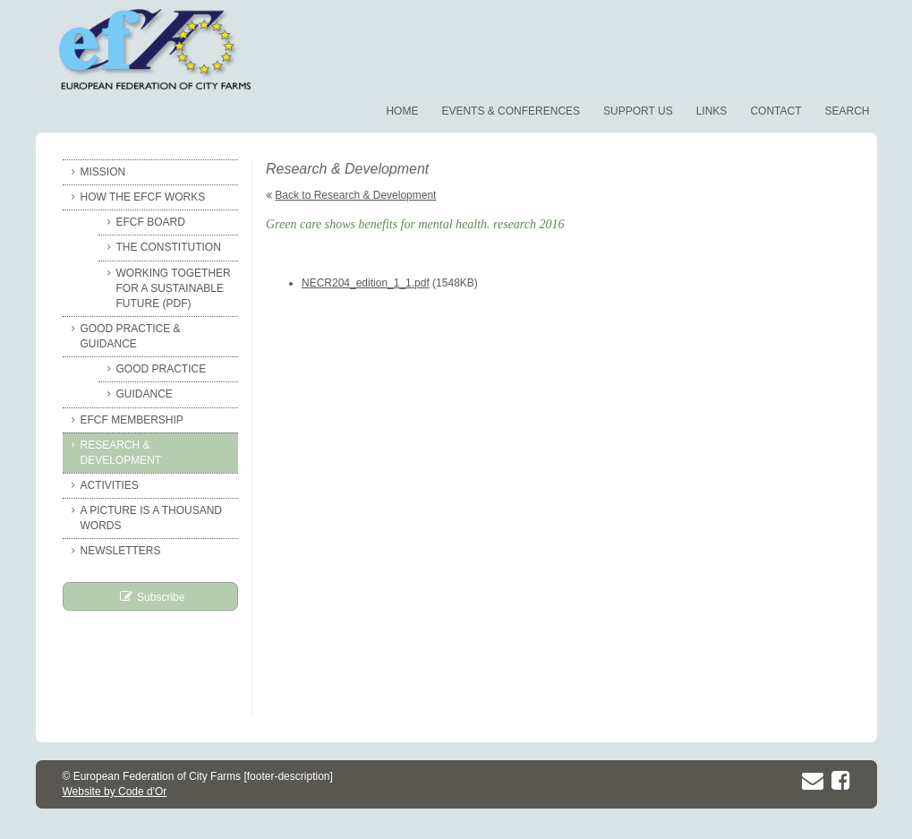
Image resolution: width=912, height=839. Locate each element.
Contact (775, 111)
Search (846, 111)
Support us (638, 111)
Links (712, 111)
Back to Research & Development (355, 195)
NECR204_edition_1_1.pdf (366, 283)
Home (402, 111)
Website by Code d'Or (115, 791)
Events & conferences (510, 111)
